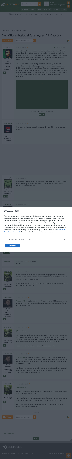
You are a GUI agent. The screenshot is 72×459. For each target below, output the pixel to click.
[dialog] (36, 229)
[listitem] (36, 240)
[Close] (68, 211)
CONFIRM (12, 245)
